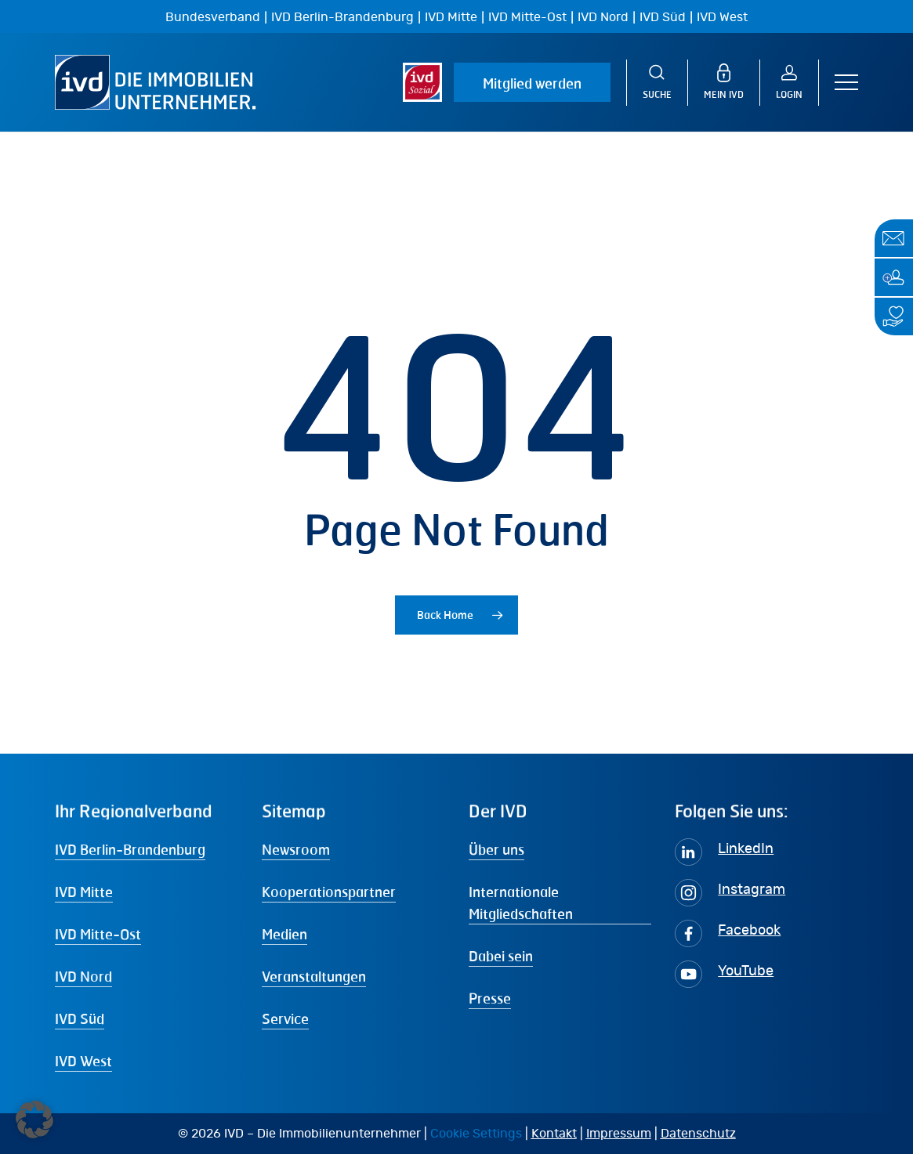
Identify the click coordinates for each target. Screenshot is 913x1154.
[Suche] (657, 83)
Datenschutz (698, 1133)
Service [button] (285, 1018)
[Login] (797, 83)
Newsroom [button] (296, 849)
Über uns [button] (496, 849)
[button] (846, 82)
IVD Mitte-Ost (527, 17)
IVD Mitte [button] (84, 891)
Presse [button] (490, 998)
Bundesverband (212, 17)
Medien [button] (284, 933)
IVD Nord (603, 17)
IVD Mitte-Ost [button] (98, 933)
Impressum (618, 1133)
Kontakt (554, 1133)
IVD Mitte (451, 17)
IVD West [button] (83, 1060)
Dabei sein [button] (501, 955)
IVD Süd (662, 17)
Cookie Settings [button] (476, 1133)
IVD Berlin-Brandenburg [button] (130, 849)
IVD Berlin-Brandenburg (342, 17)
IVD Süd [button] (79, 1018)
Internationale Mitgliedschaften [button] (521, 902)
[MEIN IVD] (732, 83)
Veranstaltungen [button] (314, 976)
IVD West (722, 17)
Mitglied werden (532, 83)
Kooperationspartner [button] (329, 891)
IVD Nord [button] (83, 976)
